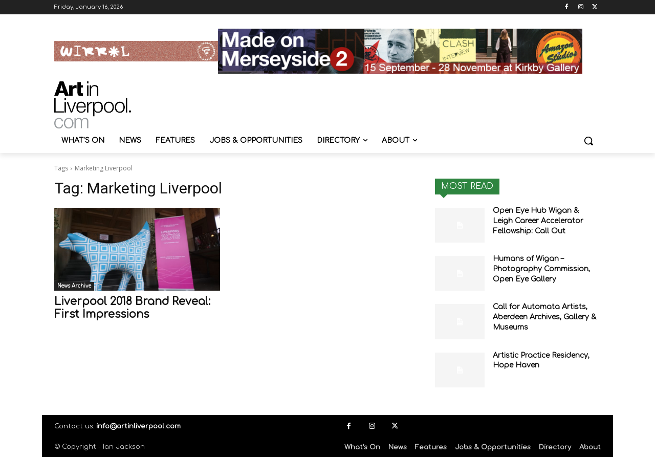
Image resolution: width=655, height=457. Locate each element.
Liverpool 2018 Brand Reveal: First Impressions (132, 307)
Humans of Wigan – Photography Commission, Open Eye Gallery (541, 268)
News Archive (74, 286)
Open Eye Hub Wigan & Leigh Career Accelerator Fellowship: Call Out (538, 220)
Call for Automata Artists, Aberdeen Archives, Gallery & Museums (545, 317)
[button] (588, 140)
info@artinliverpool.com (138, 426)
